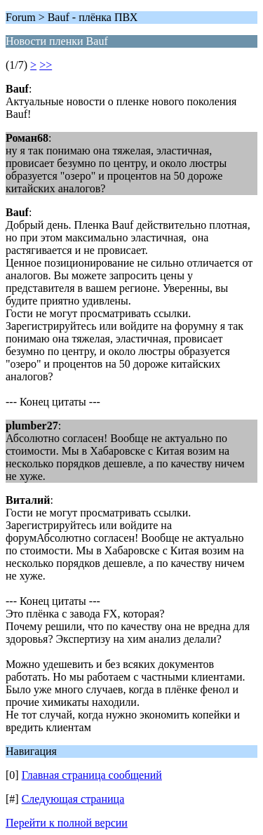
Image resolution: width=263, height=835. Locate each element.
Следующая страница (73, 799)
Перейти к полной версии (67, 823)
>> (45, 65)
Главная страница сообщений (92, 775)
